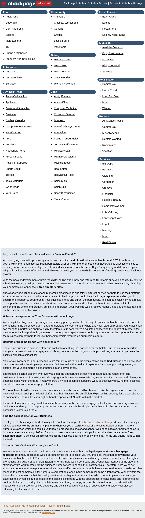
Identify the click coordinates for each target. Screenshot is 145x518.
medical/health (62, 150)
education (60, 132)
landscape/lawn (112, 217)
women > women (64, 83)
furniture (11, 144)
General (58, 28)
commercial (109, 83)
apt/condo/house (112, 120)
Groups (58, 34)
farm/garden (13, 132)
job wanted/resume (66, 144)
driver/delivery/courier (67, 126)
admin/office (61, 102)
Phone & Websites (16, 52)
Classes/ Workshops (66, 22)
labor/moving (110, 212)
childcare (59, 16)
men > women (62, 71)
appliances (12, 102)
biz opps (107, 163)
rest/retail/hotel (64, 174)
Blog (68, 505)
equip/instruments (113, 53)
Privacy (51, 505)
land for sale (110, 96)
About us (15, 505)
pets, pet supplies (16, 162)
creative (107, 187)
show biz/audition (64, 192)
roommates (109, 145)
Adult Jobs (12, 16)
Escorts (10, 34)
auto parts (12, 71)
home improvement (113, 205)
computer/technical (65, 108)
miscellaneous (14, 156)
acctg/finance (62, 96)
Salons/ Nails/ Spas (113, 34)
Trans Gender (62, 77)
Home (5, 505)
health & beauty (111, 199)
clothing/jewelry (15, 120)
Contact (41, 505)
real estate (61, 168)
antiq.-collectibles (16, 96)
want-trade (12, 186)
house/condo (110, 90)
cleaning (107, 175)
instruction (108, 59)
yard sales (12, 192)
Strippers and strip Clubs (20, 58)
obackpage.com (48, 513)
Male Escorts (13, 40)
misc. (105, 236)
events (106, 22)
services (11, 83)
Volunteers (60, 46)
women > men (62, 59)
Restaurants (109, 28)
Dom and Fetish (15, 28)
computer (108, 181)
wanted (106, 108)
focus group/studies (66, 138)
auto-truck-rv (14, 77)
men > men (60, 65)
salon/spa (60, 186)
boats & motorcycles (18, 108)
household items (15, 150)
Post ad (44, 3)
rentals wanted (111, 138)
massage (107, 230)
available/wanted (112, 47)
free (8, 138)
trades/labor (62, 199)
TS (7, 46)
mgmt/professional (65, 156)
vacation (107, 150)
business (11, 114)
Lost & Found (62, 40)
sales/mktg (60, 180)
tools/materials (14, 180)
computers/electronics (19, 126)
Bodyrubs (11, 22)
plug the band (111, 65)
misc (105, 102)
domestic (59, 120)
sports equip (13, 168)
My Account (28, 505)
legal (105, 224)
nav (3, 4)
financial (107, 193)
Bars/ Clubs (109, 16)
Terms (60, 505)
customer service (64, 114)
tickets (10, 174)
